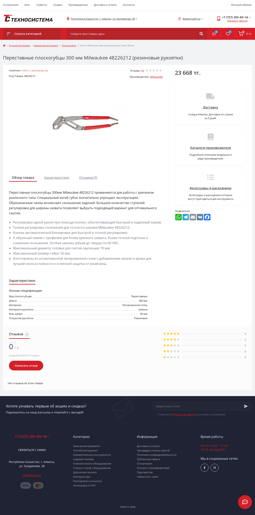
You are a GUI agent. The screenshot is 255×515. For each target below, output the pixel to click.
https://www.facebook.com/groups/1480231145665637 (204, 467)
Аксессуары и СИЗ (84, 485)
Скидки (57, 5)
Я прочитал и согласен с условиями (192, 414)
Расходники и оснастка (87, 481)
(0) (142, 70)
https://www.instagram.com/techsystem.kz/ (215, 467)
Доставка (210, 107)
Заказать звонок (237, 20)
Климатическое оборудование (92, 463)
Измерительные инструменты (92, 455)
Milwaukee (156, 77)
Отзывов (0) (88, 177)
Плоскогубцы (69, 45)
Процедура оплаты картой (153, 450)
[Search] (201, 34)
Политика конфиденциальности (157, 455)
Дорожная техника (85, 472)
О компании (10, 5)
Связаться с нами (32, 450)
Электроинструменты (86, 446)
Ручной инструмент (19, 45)
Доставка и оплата (105, 5)
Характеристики (56, 177)
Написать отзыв (26, 365)
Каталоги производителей (153, 468)
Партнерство (145, 472)
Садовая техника (83, 459)
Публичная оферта (184, 414)
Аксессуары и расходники (210, 188)
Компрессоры (81, 476)
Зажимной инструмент (46, 45)
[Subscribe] (246, 406)
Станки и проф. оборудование (92, 468)
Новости (41, 5)
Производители (78, 5)
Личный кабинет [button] (241, 5)
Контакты (129, 5)
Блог (27, 5)
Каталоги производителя (210, 148)
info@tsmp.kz (32, 475)
